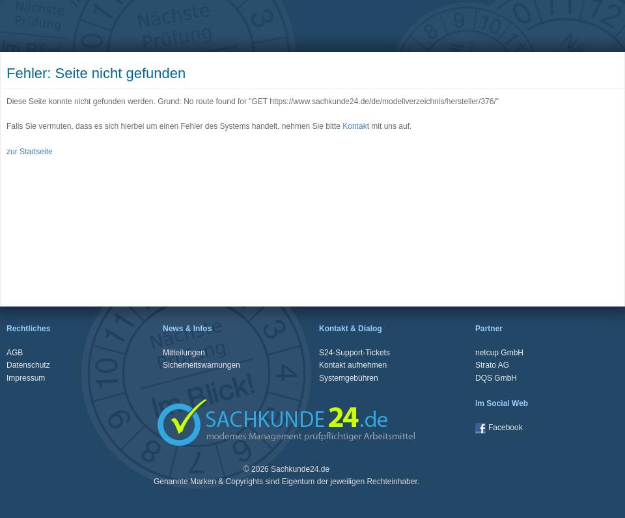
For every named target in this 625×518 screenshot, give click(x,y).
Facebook (499, 427)
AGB (15, 352)
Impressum (26, 378)
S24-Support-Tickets (354, 352)
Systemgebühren (348, 378)
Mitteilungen (184, 352)
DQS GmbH (496, 378)
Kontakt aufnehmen (353, 365)
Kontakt (355, 126)
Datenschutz (28, 365)
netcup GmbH (499, 352)
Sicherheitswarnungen (201, 365)
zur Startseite (30, 151)
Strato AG (492, 365)
